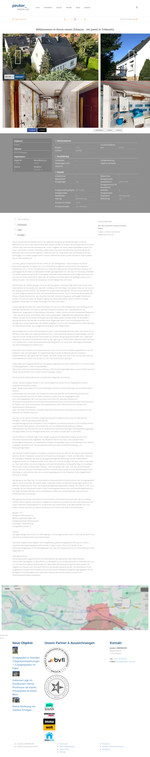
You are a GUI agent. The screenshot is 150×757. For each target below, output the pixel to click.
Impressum (63, 744)
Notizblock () (99, 130)
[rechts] (85, 19)
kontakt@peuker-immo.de (125, 661)
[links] (65, 19)
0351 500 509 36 (120, 659)
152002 (17, 163)
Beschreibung (23, 219)
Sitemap (62, 752)
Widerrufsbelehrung (66, 746)
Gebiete (87, 7)
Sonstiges (21, 235)
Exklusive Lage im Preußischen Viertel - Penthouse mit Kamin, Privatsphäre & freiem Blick (24, 687)
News (78, 7)
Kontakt (69, 7)
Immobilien (48, 7)
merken (109, 130)
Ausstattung (22, 225)
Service (59, 7)
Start (38, 7)
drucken (118, 130)
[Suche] (138, 9)
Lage (19, 230)
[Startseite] (21, 7)
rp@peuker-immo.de (105, 234)
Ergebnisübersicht (19, 19)
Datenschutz (64, 749)
